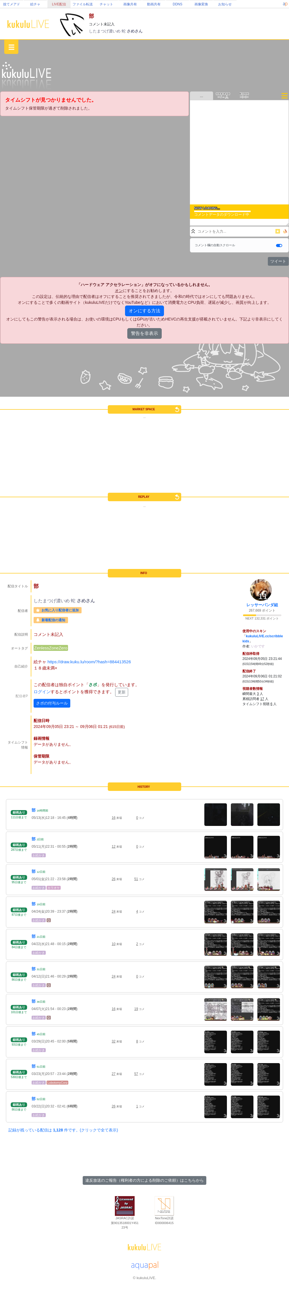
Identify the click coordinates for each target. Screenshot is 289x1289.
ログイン (42, 692)
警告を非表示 (144, 333)
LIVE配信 (59, 4)
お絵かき (38, 855)
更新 (122, 692)
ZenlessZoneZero (50, 647)
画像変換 (201, 4)
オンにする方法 (144, 310)
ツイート (278, 261)
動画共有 (154, 4)
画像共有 (130, 4)
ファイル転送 (83, 4)
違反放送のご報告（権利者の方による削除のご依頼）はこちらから (144, 1180)
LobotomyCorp (57, 1082)
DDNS (177, 4)
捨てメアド (11, 4)
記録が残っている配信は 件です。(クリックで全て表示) (63, 1130)
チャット (106, 4)
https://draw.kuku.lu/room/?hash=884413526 (89, 661)
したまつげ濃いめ (105, 31)
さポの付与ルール (52, 703)
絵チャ (35, 4)
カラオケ (53, 887)
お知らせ (225, 4)
